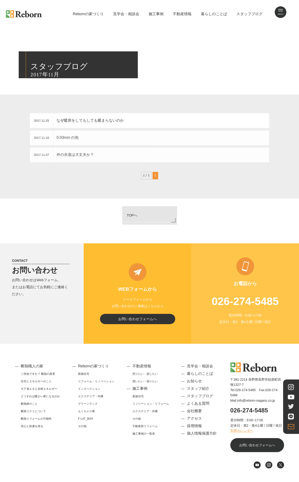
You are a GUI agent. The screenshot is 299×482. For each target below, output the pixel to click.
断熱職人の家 (32, 369)
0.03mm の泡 (71, 138)
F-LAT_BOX (85, 421)
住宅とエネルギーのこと (36, 384)
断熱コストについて (33, 414)
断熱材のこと (29, 406)
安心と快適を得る (32, 429)
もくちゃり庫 (86, 414)
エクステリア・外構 (90, 399)
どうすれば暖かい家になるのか (40, 399)
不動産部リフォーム (145, 429)
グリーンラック (88, 406)
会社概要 (194, 414)
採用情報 (194, 429)
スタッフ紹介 (198, 391)
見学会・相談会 (126, 14)
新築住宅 (83, 376)
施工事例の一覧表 (143, 436)
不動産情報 (182, 14)
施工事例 (156, 14)
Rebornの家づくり (88, 14)
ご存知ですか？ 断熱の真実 (38, 376)
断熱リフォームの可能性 (36, 421)
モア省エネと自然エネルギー (39, 391)
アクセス (194, 421)
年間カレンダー (241, 433)
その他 (82, 429)
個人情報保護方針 (202, 436)
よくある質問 (198, 406)
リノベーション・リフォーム (150, 406)
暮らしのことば (214, 14)
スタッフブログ (249, 14)
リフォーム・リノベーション (96, 384)
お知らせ (194, 384)
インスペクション (89, 391)
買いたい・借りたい (145, 384)
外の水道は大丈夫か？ (79, 155)
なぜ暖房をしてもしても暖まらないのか (94, 120)
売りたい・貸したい (145, 376)
